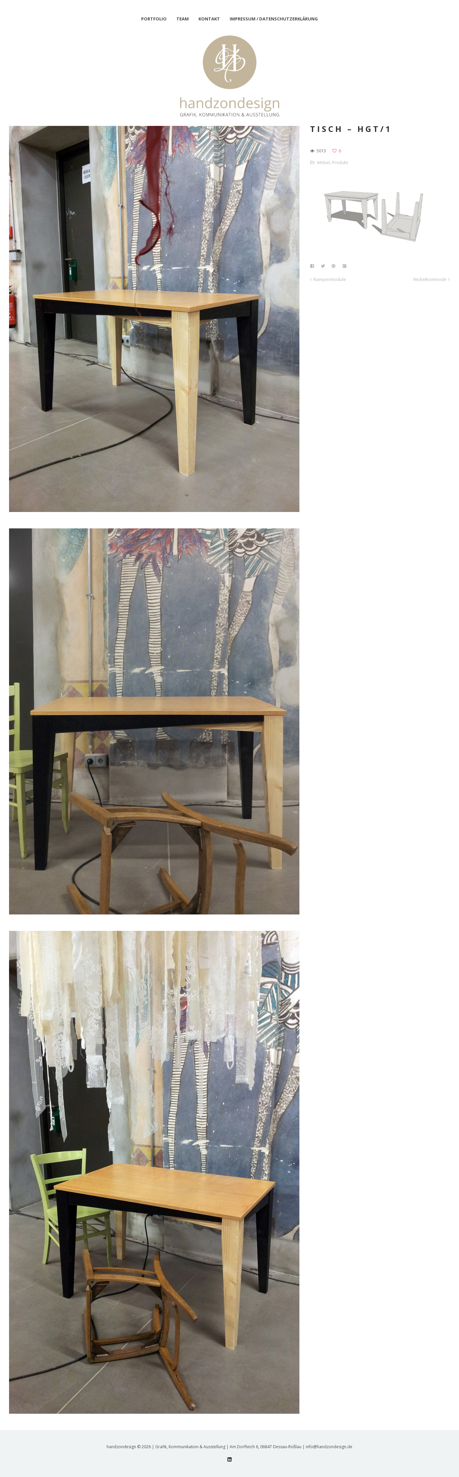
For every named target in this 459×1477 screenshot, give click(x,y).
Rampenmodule (329, 279)
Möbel (323, 162)
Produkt (340, 162)
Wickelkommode (430, 279)
